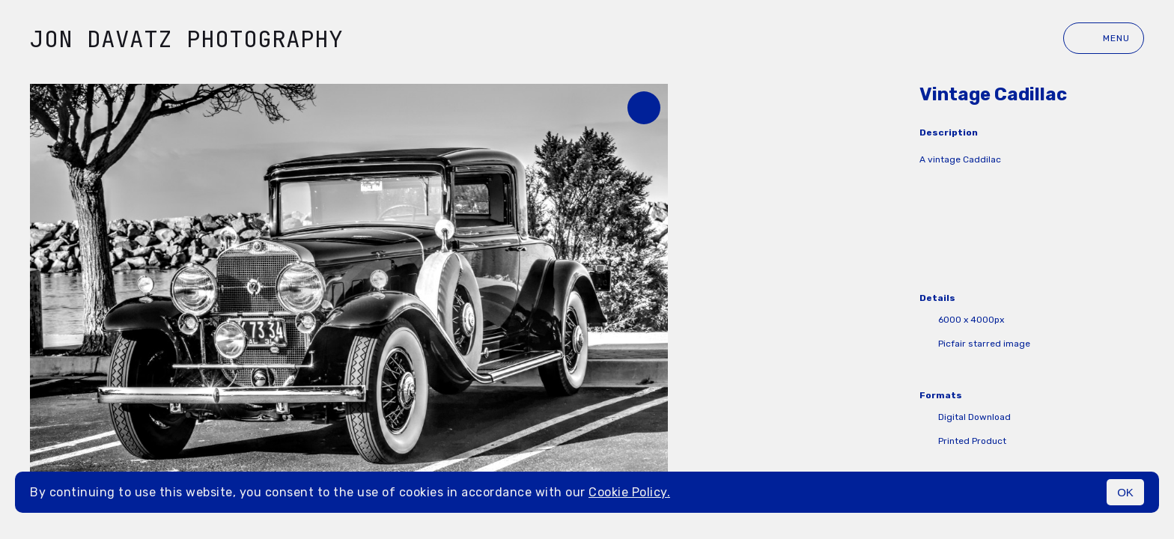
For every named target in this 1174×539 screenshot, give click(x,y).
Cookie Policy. (629, 492)
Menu (1103, 38)
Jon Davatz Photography (186, 38)
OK (1125, 492)
